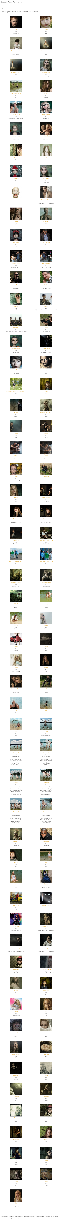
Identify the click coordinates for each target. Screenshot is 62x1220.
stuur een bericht (6, 13)
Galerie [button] (28, 6)
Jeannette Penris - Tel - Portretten (12, 2)
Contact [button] (41, 6)
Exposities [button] (20, 6)
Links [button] (35, 6)
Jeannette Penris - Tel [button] (8, 6)
